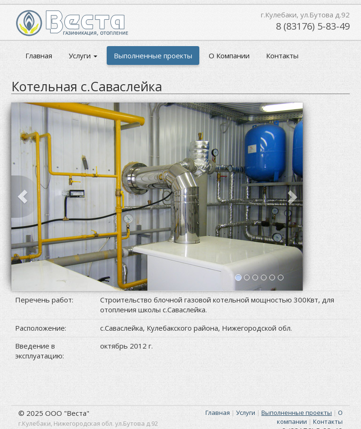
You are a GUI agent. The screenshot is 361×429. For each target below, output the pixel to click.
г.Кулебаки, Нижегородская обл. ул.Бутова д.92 (88, 423)
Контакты (282, 55)
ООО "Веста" (67, 413)
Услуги (83, 55)
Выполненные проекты (153, 55)
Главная (38, 55)
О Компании (229, 55)
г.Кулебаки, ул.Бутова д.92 (305, 14)
